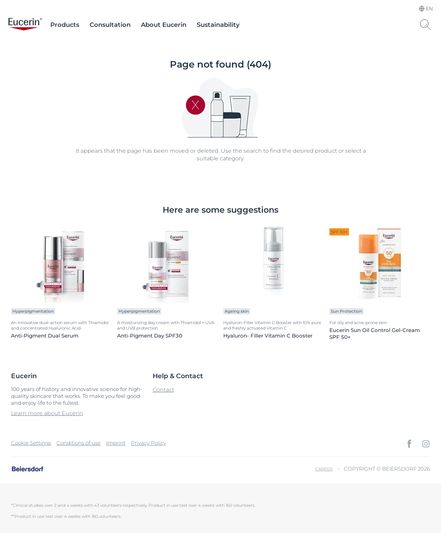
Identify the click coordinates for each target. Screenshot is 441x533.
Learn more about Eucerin (47, 413)
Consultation (110, 25)
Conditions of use (79, 443)
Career (324, 469)
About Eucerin (163, 25)
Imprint (115, 443)
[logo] (25, 25)
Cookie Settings (31, 443)
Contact (163, 389)
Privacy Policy (148, 443)
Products (64, 25)
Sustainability (218, 25)
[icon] (409, 444)
